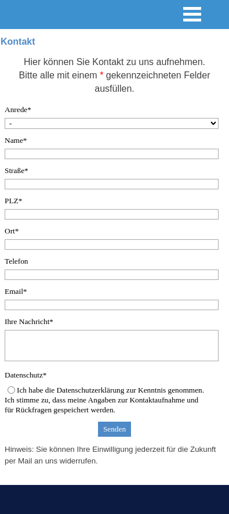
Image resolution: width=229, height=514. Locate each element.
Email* (16, 291)
